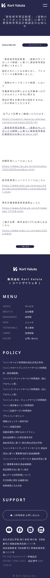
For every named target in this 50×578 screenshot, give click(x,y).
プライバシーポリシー (13, 415)
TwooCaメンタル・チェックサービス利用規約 (25, 399)
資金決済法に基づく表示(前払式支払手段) (22, 442)
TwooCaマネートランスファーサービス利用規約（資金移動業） (25, 370)
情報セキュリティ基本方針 (15, 421)
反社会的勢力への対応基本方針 (18, 437)
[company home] (13, 5)
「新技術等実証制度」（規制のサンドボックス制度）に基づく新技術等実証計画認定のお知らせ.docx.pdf (24, 131)
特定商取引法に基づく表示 (15, 469)
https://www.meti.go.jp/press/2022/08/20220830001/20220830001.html (24, 188)
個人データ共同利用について (17, 474)
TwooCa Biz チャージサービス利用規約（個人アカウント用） (24, 381)
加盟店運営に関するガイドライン (19, 432)
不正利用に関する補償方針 (15, 480)
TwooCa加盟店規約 (12, 426)
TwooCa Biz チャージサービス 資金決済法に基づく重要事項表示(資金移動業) (25, 461)
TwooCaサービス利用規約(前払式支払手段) (23, 362)
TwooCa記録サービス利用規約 (17, 410)
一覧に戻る (25, 246)
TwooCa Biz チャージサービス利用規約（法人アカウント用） (24, 392)
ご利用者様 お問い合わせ (25, 515)
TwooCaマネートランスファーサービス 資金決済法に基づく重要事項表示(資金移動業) (25, 451)
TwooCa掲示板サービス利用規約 (18, 405)
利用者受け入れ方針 (12, 485)
